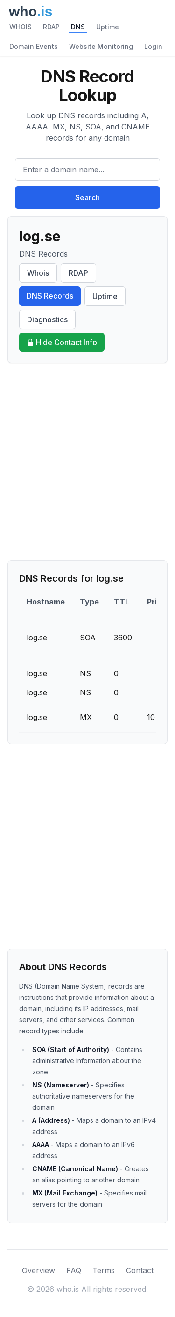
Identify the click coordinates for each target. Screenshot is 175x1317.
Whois (38, 273)
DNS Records (50, 295)
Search (87, 197)
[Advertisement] (87, 461)
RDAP (51, 27)
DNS (78, 27)
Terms (103, 1270)
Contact (140, 1270)
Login (153, 46)
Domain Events (33, 46)
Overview (38, 1270)
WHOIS (20, 27)
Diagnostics (47, 319)
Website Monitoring (101, 46)
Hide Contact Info (62, 342)
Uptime (107, 27)
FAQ (73, 1270)
